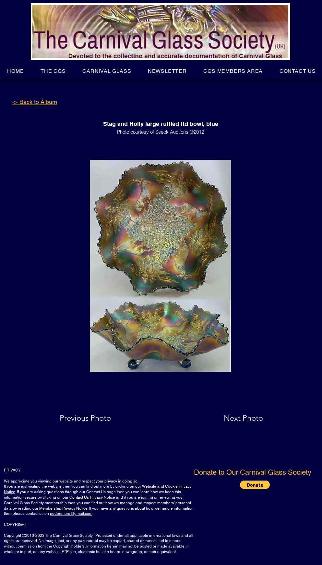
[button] (53, 71)
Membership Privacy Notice (63, 508)
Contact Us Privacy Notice (92, 497)
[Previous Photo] (94, 418)
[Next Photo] (230, 418)
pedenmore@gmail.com (71, 513)
